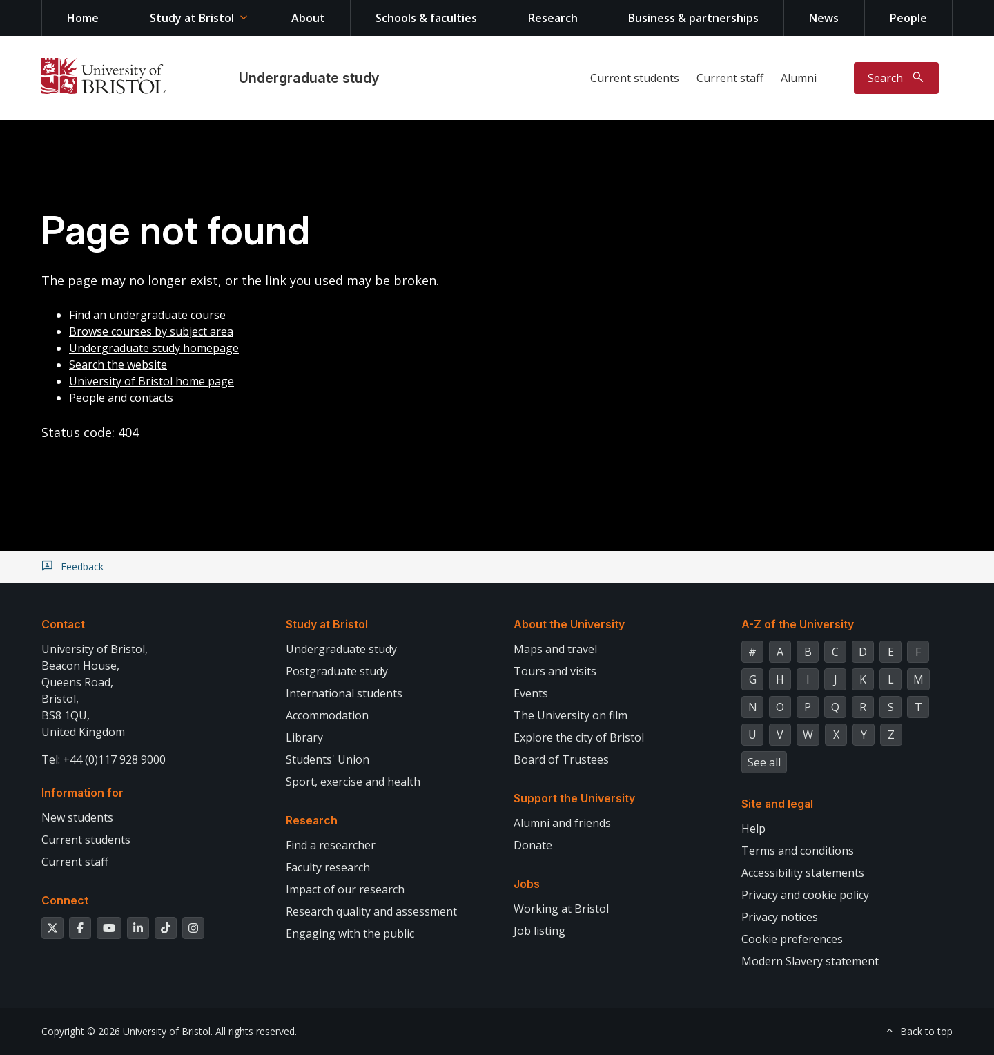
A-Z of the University (797, 624)
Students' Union (327, 759)
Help (753, 828)
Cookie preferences (792, 939)
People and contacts (121, 397)
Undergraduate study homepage (154, 348)
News (824, 18)
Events (531, 693)
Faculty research (328, 867)
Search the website (118, 364)
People (908, 18)
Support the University (574, 798)
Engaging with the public (350, 933)
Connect (64, 900)
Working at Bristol (561, 908)
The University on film (570, 715)
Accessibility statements (802, 872)
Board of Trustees (561, 759)
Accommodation (327, 715)
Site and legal (777, 804)
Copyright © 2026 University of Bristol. (127, 1031)
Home (83, 18)
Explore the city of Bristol (579, 737)
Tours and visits (555, 671)
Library (304, 737)
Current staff (729, 78)
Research (553, 18)
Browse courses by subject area (151, 331)
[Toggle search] (896, 78)
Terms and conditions (797, 850)
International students (344, 693)
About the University (569, 624)
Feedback (82, 567)
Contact (63, 624)
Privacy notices (779, 917)
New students (77, 817)
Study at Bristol (192, 18)
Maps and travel (555, 649)
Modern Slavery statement (810, 961)
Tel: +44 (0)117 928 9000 (103, 759)
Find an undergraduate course (147, 314)
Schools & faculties (426, 18)
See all (764, 762)
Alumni (799, 78)
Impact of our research (345, 889)
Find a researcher (331, 845)
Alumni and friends (562, 823)
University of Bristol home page (151, 381)
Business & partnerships (693, 18)
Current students (634, 78)
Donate (533, 845)
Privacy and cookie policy (805, 894)
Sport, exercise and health (353, 781)
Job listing (539, 930)
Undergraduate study (309, 78)
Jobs (527, 884)
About (308, 18)
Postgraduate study (337, 671)
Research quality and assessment (371, 911)
